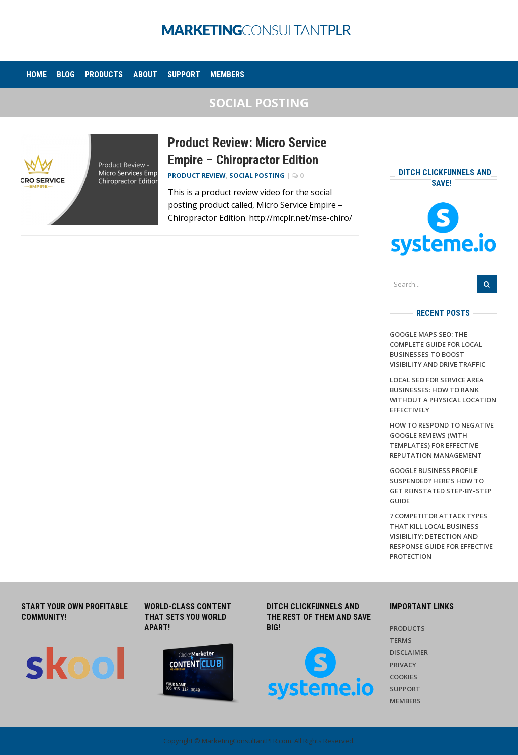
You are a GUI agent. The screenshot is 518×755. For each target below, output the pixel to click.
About (145, 74)
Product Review (197, 175)
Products (104, 74)
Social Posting (257, 175)
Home (36, 74)
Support (183, 74)
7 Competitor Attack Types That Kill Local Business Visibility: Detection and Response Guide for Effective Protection (441, 536)
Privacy (403, 664)
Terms (401, 640)
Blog (66, 74)
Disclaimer (409, 652)
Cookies (403, 676)
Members (227, 74)
